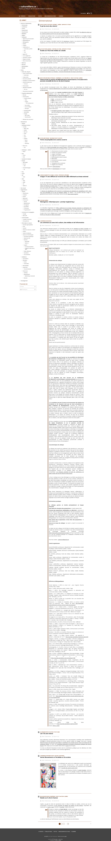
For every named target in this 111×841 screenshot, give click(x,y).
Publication (24, 37)
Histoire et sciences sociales (29, 229)
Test (25, 52)
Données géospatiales (28, 224)
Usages (25, 113)
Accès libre (26, 75)
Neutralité (27, 241)
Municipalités (26, 265)
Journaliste (26, 206)
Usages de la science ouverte (58, 155)
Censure (26, 83)
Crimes (23, 28)
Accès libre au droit (28, 48)
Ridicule (23, 68)
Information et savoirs (27, 223)
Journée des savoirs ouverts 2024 (69, 768)
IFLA (23, 171)
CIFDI (24, 177)
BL (24, 169)
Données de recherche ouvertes (58, 152)
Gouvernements (27, 269)
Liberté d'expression (27, 82)
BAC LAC (25, 132)
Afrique (23, 123)
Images (26, 101)
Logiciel (25, 245)
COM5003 (61, 16)
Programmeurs (27, 209)
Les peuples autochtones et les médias (73, 68)
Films (26, 100)
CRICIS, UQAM (56, 725)
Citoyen (23, 191)
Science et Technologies (28, 234)
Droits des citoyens (26, 71)
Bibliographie (26, 42)
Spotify (49, 807)
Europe (23, 160)
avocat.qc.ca (66, 41)
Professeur (26, 208)
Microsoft (25, 215)
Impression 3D (27, 238)
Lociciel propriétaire (29, 246)
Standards (26, 252)
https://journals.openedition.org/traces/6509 (67, 724)
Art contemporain (29, 103)
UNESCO (25, 185)
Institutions (24, 257)
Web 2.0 (26, 243)
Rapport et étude (26, 59)
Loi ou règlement (26, 55)
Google (24, 214)
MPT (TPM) (27, 115)
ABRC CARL (26, 128)
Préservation (26, 85)
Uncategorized (24, 280)
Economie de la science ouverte (58, 160)
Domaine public (27, 110)
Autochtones (25, 193)
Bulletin (24, 43)
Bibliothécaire (27, 203)
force (55, 839)
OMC (24, 180)
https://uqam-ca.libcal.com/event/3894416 (71, 112)
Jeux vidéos (27, 105)
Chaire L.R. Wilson (58, 840)
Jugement (25, 54)
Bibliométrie (54, 158)
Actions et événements (26, 23)
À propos (23, 16)
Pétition (23, 35)
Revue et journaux (27, 60)
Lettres (24, 231)
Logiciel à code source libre (29, 249)
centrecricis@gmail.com (63, 539)
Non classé (23, 188)
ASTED (25, 130)
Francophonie (26, 221)
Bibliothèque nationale (30, 276)
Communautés (25, 217)
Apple (52, 807)
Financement (25, 30)
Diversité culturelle (27, 78)
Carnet (23, 20)
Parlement (25, 267)
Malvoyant (25, 198)
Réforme (24, 63)
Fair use (25, 89)
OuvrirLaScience (56, 166)
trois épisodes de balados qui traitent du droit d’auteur (69, 805)
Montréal (27, 143)
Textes (40, 16)
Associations (25, 258)
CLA (24, 135)
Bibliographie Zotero (50, 16)
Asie (23, 153)
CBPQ (26, 141)
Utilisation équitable (27, 87)
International (24, 121)
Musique (27, 108)
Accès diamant (54, 161)
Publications (31, 16)
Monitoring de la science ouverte (59, 157)
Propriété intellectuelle (27, 93)
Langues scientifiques (56, 154)
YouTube (62, 807)
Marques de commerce (28, 119)
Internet (25, 239)
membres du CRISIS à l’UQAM (81, 228)
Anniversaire (24, 25)
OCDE (23, 173)
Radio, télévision (27, 251)
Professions (25, 200)
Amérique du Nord (26, 125)
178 (68, 823)
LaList (67, 745)
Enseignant (26, 205)
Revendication (25, 66)
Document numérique (28, 236)
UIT (23, 184)
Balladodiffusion (26, 40)
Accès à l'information (27, 73)
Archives (26, 272)
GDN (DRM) (26, 112)
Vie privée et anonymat (28, 91)
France (24, 164)
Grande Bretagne (27, 167)
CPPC (25, 137)
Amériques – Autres (26, 150)
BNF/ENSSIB (56, 168)
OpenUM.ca (61, 839)
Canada (24, 127)
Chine (24, 155)
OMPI (24, 182)
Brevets (24, 95)
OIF (22, 175)
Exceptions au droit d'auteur (29, 80)
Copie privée (25, 77)
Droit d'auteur (26, 96)
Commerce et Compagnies (28, 212)
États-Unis (25, 145)
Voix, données (27, 254)
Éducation (25, 260)
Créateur (25, 194)
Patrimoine (25, 271)
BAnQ (26, 140)
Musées (25, 278)
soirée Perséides (82, 770)
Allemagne (25, 162)
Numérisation (28, 117)
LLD (24, 50)
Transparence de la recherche (58, 163)
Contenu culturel (27, 98)
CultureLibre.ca (26, 47)
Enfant (24, 196)
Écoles (25, 262)
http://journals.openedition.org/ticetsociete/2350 (77, 637)
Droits (22, 70)
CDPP (25, 133)
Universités (26, 263)
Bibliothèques (27, 274)
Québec (25, 138)
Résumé (23, 64)
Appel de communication (28, 38)
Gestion (24, 228)
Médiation (24, 33)
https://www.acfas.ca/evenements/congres (59, 533)
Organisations (24, 189)
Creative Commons (27, 219)
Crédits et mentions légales (62, 836)
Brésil (24, 151)
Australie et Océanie (26, 159)
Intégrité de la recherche (57, 164)
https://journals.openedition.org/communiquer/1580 (63, 658)
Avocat (25, 201)
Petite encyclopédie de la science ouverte (57, 147)
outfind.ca (83, 13)
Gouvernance (25, 32)
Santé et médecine (27, 233)
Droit (24, 226)
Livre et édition (28, 106)
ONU (23, 179)
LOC (25, 147)
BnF (24, 165)
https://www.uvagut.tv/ (73, 194)
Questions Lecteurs (27, 57)
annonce (88, 145)
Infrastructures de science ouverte (59, 151)
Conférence (24, 27)
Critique (24, 45)
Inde (24, 157)
